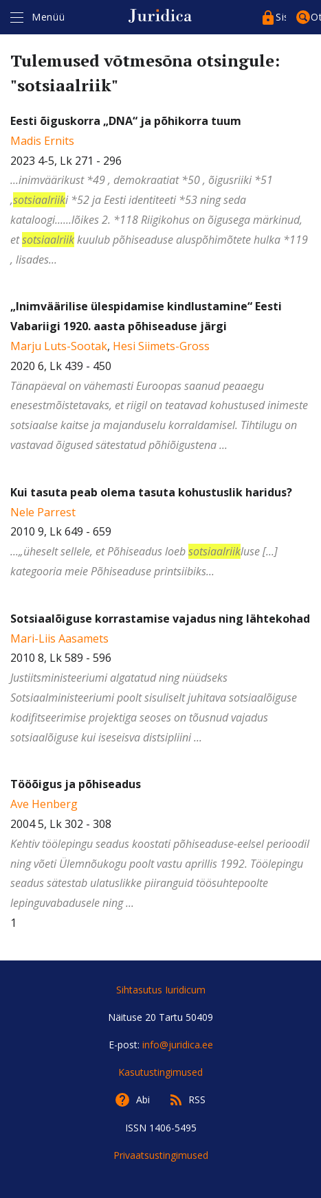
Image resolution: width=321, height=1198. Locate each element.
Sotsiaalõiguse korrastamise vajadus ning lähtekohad (160, 618)
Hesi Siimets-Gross (161, 346)
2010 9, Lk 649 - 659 (160, 533)
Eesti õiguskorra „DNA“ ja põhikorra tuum (125, 120)
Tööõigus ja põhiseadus (75, 784)
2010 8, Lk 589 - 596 (160, 679)
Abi (143, 1099)
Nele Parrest (43, 512)
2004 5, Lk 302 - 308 (160, 844)
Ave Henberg (44, 803)
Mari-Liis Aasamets (59, 638)
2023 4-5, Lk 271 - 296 (160, 191)
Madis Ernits (42, 140)
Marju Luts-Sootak (58, 346)
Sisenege (281, 16)
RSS (197, 1099)
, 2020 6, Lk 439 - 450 (160, 376)
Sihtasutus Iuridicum (161, 989)
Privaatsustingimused (160, 1155)
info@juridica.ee (177, 1044)
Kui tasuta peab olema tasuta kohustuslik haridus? (151, 492)
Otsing (316, 16)
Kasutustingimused (160, 1072)
